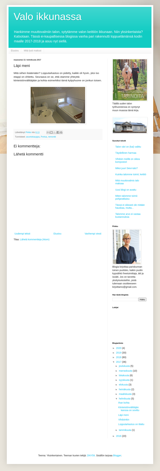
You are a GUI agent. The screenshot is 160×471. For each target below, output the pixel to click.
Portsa (44, 137)
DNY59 (91, 455)
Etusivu (15, 50)
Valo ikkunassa (48, 16)
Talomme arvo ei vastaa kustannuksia (128, 215)
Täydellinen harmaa (125, 152)
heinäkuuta (125, 389)
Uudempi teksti (22, 233)
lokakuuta (124, 375)
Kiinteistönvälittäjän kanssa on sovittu (128, 409)
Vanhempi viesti (93, 233)
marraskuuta (126, 370)
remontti (52, 137)
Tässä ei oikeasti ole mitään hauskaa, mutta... (130, 206)
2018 (119, 357)
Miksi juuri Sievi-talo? (126, 168)
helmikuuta (125, 398)
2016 (119, 436)
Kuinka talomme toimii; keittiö (130, 174)
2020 (119, 348)
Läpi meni (123, 415)
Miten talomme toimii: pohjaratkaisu (126, 197)
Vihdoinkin (123, 419)
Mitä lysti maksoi (32, 50)
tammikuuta (125, 430)
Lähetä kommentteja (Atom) (35, 239)
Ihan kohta (123, 402)
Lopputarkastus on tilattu (131, 424)
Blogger (117, 455)
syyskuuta (124, 380)
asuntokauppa (32, 137)
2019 (119, 352)
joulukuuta (124, 366)
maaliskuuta (125, 394)
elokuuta (124, 384)
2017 (119, 362)
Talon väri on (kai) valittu (128, 146)
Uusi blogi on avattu (125, 189)
